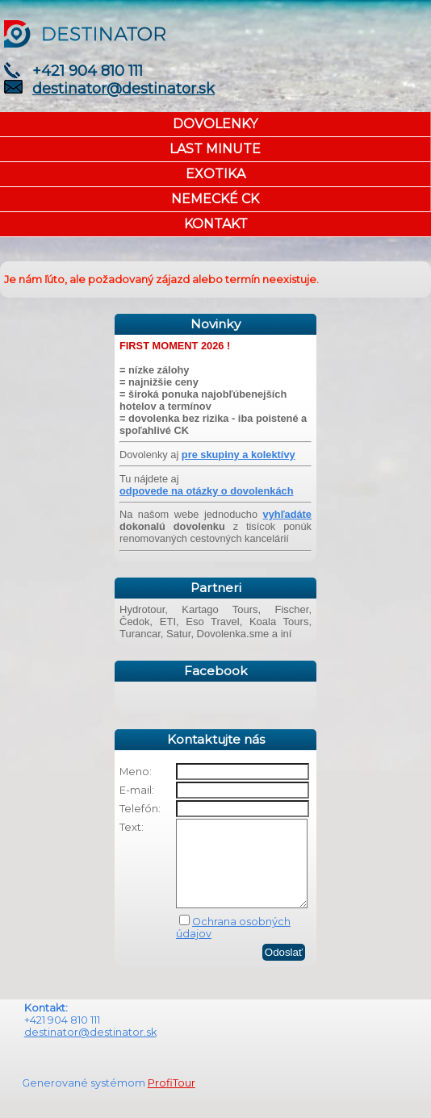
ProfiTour (171, 1100)
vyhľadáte (287, 514)
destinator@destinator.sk (123, 89)
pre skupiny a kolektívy (238, 454)
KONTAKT (216, 224)
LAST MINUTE (215, 148)
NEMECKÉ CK (215, 198)
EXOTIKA (215, 173)
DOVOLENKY (215, 123)
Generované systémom (85, 1100)
